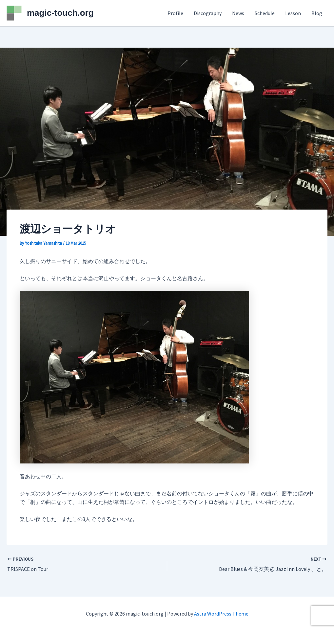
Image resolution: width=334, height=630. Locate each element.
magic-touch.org (60, 13)
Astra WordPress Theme (221, 613)
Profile (175, 13)
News (238, 13)
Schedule (265, 13)
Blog (316, 13)
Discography (208, 13)
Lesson (293, 13)
